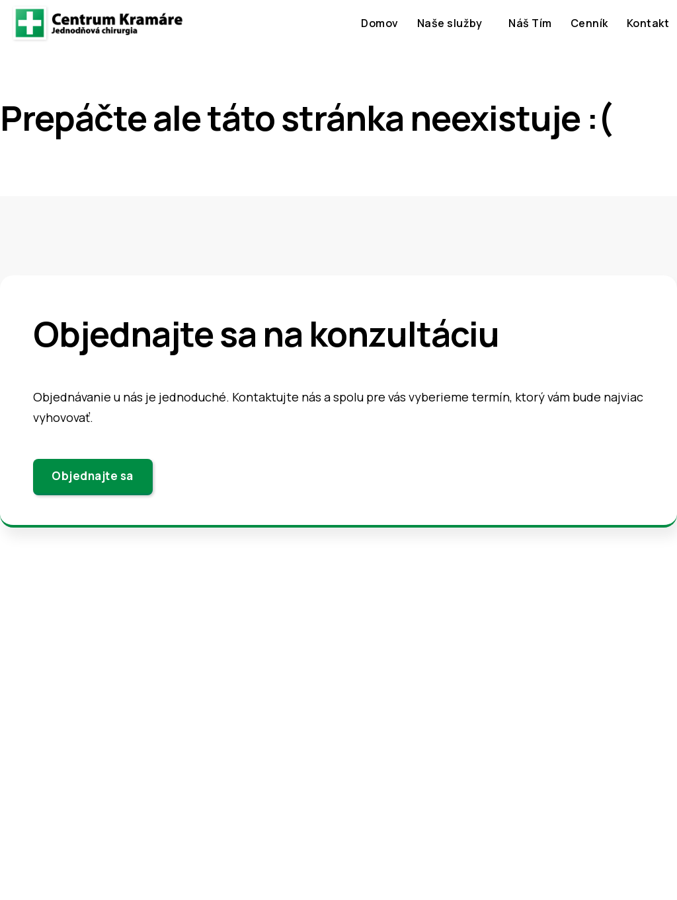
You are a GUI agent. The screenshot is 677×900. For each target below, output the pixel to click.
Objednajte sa (93, 475)
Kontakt (648, 23)
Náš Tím (530, 23)
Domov (380, 23)
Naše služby (450, 23)
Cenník (589, 23)
